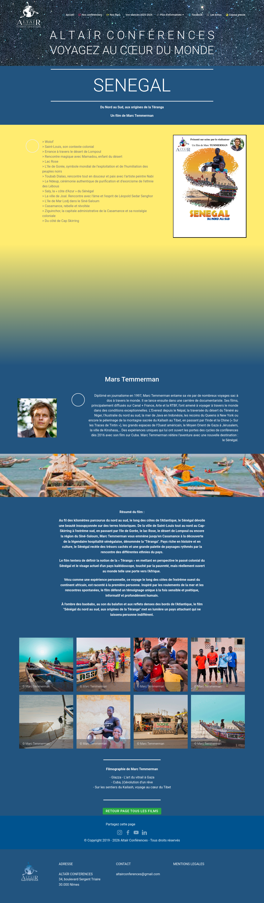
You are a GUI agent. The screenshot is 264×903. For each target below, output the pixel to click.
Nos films (113, 14)
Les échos (214, 14)
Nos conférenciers (90, 14)
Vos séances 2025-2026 (139, 14)
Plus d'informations (169, 14)
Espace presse (235, 14)
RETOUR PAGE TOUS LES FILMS (132, 811)
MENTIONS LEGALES (188, 864)
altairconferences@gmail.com (138, 874)
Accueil (68, 14)
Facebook (195, 14)
